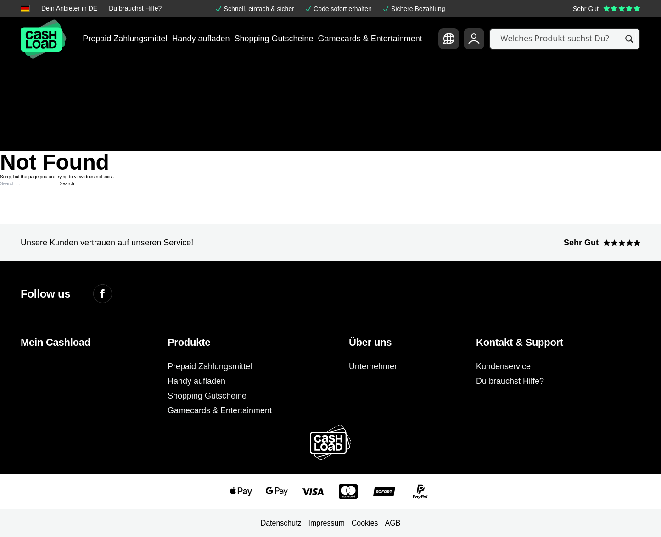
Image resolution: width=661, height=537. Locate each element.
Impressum (326, 523)
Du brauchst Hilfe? (135, 8)
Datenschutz (281, 523)
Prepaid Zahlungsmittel (125, 38)
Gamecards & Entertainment (370, 38)
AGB (393, 523)
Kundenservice (503, 366)
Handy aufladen (201, 38)
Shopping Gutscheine (273, 38)
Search (67, 183)
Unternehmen (374, 366)
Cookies (365, 523)
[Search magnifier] (629, 39)
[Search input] (560, 39)
